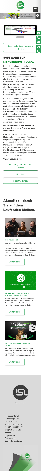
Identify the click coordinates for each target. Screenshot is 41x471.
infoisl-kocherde (13, 430)
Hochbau (20, 174)
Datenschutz (10, 438)
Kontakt (8, 432)
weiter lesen (15, 262)
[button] (3, 16)
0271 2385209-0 (15, 424)
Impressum (10, 435)
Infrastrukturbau (20, 181)
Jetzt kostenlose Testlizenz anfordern (20, 47)
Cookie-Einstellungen (14, 441)
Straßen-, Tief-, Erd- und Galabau (20, 166)
